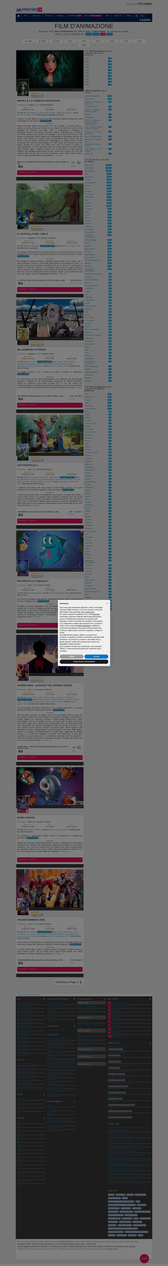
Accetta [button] (96, 656)
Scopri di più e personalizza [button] (84, 661)
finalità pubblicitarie (84, 626)
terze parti (96, 614)
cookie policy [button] (89, 612)
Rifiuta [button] (71, 656)
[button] (107, 603)
